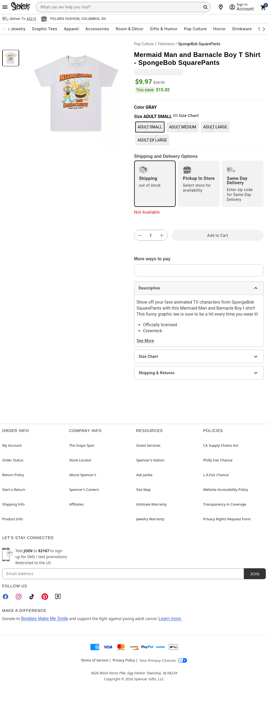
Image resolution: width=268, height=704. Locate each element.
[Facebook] (5, 596)
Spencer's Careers (84, 489)
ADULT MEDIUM (182, 127)
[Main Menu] (5, 7)
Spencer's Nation (150, 460)
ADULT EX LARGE (152, 140)
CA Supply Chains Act (220, 445)
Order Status (12, 460)
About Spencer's (82, 474)
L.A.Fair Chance (216, 474)
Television (165, 44)
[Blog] (58, 596)
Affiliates (76, 504)
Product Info (12, 518)
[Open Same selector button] (19, 19)
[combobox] (123, 7)
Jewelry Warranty (150, 518)
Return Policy (13, 474)
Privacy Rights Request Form (227, 518)
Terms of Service (94, 660)
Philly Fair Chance (217, 460)
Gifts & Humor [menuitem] (164, 28)
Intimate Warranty (151, 504)
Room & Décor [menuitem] (129, 28)
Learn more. (170, 618)
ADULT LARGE (215, 127)
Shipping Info (13, 504)
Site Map (143, 489)
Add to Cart (217, 235)
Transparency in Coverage (224, 504)
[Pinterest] (45, 596)
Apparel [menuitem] (71, 28)
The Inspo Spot (81, 445)
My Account (12, 445)
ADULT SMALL (150, 127)
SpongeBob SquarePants (199, 44)
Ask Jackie (144, 474)
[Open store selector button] (73, 19)
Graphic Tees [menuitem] (44, 28)
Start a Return (13, 489)
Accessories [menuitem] (97, 28)
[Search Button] (205, 7)
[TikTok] (31, 596)
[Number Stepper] (150, 235)
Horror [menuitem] (219, 28)
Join (254, 574)
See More (145, 341)
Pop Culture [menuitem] (195, 28)
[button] (76, 94)
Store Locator (80, 460)
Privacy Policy (124, 660)
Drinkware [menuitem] (242, 28)
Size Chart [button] (186, 115)
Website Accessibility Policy (225, 489)
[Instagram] (18, 596)
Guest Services (148, 445)
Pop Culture (144, 44)
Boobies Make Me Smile (44, 618)
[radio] (155, 184)
